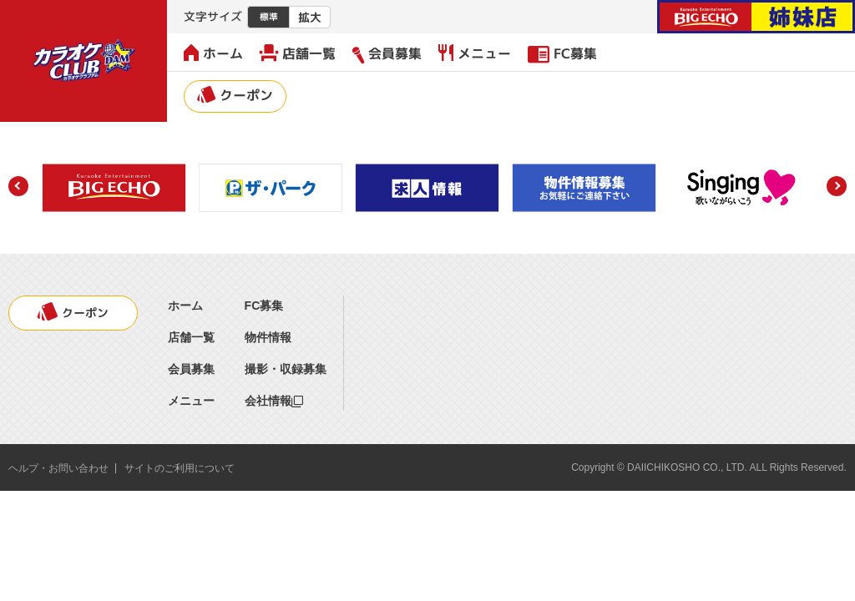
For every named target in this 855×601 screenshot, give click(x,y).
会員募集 (387, 53)
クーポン (235, 95)
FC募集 (562, 53)
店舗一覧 (298, 53)
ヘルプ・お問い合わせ (58, 468)
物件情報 (268, 337)
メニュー (474, 53)
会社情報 (274, 400)
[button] (18, 186)
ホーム (213, 53)
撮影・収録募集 (285, 369)
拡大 (309, 17)
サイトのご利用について (179, 468)
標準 (269, 16)
